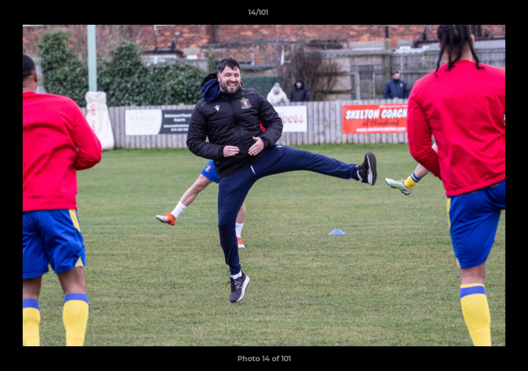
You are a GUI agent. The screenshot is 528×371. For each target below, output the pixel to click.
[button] (484, 15)
